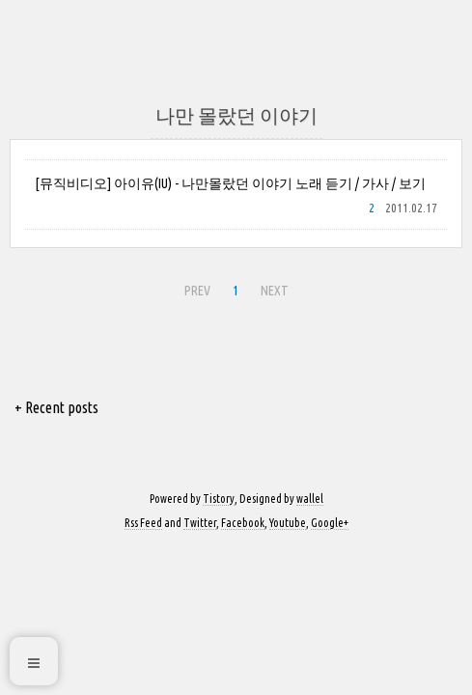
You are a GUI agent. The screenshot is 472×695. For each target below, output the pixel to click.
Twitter (199, 522)
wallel (309, 498)
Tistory (219, 498)
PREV (195, 287)
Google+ (329, 522)
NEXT (272, 287)
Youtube (287, 522)
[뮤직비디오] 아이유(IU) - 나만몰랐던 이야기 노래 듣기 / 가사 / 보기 (230, 183)
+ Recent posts (56, 407)
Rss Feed (143, 522)
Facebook (242, 522)
